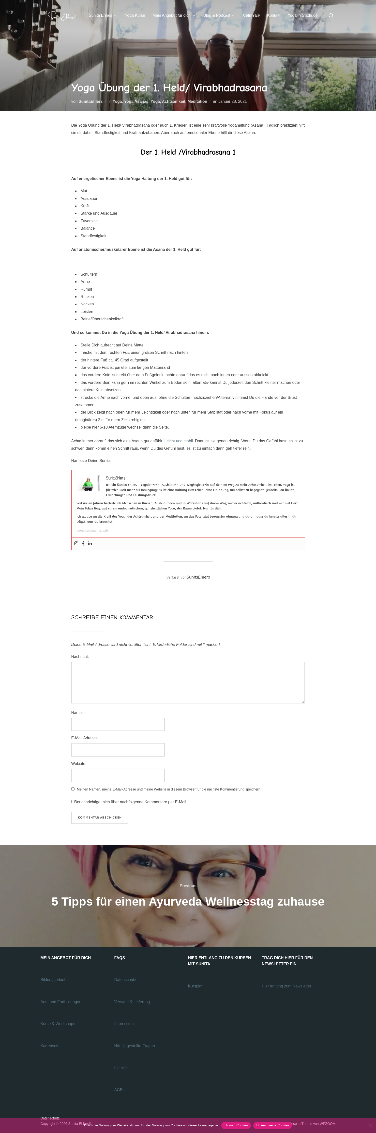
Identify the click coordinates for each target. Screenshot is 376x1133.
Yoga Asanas (136, 101)
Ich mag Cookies (236, 1125)
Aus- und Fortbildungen (62, 1002)
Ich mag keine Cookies (272, 1125)
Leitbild (120, 1068)
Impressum (124, 1024)
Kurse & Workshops (58, 1024)
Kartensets (50, 1046)
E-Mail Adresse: (85, 738)
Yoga (117, 101)
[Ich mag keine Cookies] (369, 1125)
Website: (79, 763)
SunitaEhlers (91, 101)
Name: (77, 713)
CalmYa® (251, 15)
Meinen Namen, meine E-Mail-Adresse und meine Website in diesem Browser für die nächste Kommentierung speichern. (169, 789)
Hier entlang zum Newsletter (287, 986)
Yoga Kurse (135, 15)
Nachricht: (80, 657)
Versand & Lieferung (132, 1002)
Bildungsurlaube (55, 980)
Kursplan (196, 986)
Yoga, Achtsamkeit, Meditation (178, 101)
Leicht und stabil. (179, 441)
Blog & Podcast (219, 15)
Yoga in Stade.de (302, 15)
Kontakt (273, 15)
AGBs (120, 1090)
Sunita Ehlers (103, 15)
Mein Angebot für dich (174, 15)
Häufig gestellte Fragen (134, 1046)
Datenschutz (125, 980)
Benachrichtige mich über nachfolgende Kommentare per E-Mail (128, 802)
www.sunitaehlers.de (92, 530)
